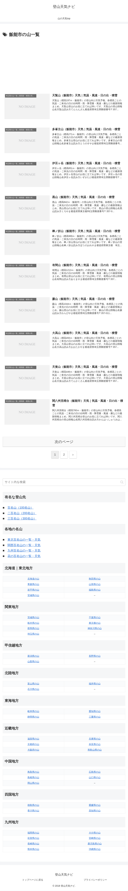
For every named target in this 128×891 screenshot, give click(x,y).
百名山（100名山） (21, 508)
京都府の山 (33, 744)
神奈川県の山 (95, 628)
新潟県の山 (33, 656)
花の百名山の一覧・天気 (24, 556)
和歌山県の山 (95, 750)
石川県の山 (33, 689)
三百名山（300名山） (22, 519)
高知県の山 (94, 811)
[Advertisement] (64, 63)
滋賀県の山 (33, 739)
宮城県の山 (33, 595)
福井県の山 (94, 684)
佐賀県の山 (33, 838)
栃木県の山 (33, 623)
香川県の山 (33, 811)
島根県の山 (33, 778)
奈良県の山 (94, 744)
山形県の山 (94, 584)
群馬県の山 (33, 628)
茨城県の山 (33, 617)
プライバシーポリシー (95, 880)
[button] (122, 482)
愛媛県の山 (94, 805)
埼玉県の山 (33, 634)
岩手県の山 (33, 590)
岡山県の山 (33, 783)
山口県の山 (94, 778)
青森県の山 (33, 584)
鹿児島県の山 (95, 844)
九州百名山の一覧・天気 (24, 551)
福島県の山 (94, 590)
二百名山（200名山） (22, 513)
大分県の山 (94, 833)
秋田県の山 (94, 579)
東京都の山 (94, 623)
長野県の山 (94, 656)
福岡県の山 (33, 833)
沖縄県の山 (94, 849)
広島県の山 (94, 772)
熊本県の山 (33, 849)
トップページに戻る (32, 880)
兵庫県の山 (94, 739)
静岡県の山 (33, 717)
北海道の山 (33, 579)
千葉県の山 (94, 617)
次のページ (64, 442)
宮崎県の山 (94, 838)
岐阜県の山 (33, 711)
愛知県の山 (94, 711)
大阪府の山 (33, 750)
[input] (64, 482)
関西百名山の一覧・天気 (24, 545)
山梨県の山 (33, 662)
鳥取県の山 (33, 772)
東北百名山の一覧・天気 (24, 540)
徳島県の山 (33, 805)
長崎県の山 (33, 844)
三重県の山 (94, 717)
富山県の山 (33, 684)
